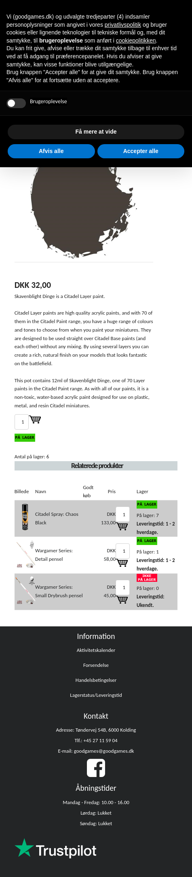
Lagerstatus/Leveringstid (96, 695)
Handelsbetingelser (96, 680)
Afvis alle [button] (51, 151)
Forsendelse (96, 665)
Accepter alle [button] (140, 151)
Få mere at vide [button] (96, 131)
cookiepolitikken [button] (136, 40)
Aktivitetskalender (96, 650)
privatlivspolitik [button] (123, 24)
